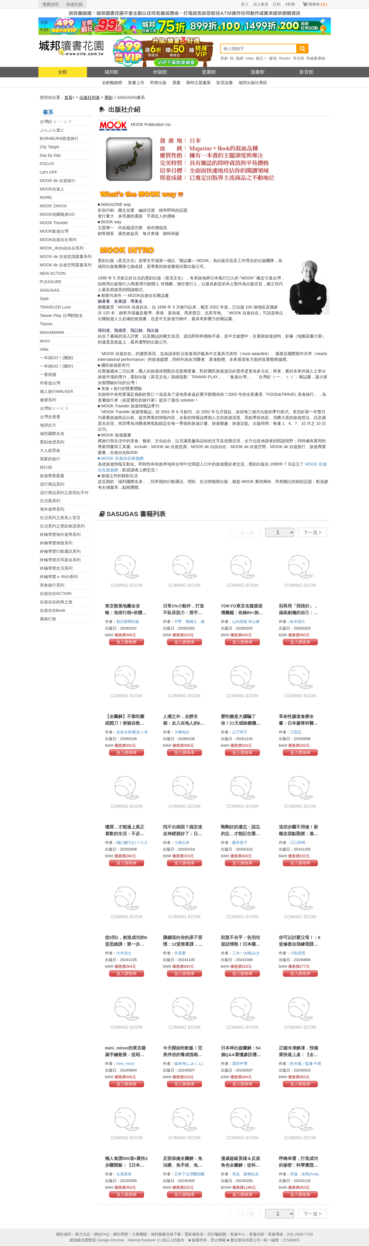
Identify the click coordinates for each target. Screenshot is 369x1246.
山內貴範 (240, 621)
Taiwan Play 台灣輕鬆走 (61, 315)
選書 (176, 82)
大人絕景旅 (50, 450)
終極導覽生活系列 (56, 568)
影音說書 (225, 82)
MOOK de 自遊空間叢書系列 (66, 265)
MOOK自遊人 (52, 189)
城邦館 (111, 71)
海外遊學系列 (52, 509)
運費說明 (50, 4)
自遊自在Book (52, 610)
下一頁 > (313, 532)
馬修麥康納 (315, 58)
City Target (49, 147)
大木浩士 (124, 953)
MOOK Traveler (54, 222)
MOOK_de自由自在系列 (62, 248)
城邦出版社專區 (253, 82)
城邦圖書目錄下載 (166, 1234)
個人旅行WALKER (56, 391)
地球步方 (48, 425)
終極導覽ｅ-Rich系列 (59, 576)
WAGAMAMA (52, 332)
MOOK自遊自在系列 (58, 239)
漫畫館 (258, 71)
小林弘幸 (182, 842)
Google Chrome (110, 1240)
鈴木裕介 (298, 621)
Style (44, 298)
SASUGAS (50, 290)
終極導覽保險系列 (56, 543)
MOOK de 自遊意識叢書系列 (66, 256)
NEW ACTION (53, 273)
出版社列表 (89, 97)
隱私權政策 (194, 1234)
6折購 (290, 4)
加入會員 (260, 4)
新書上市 (136, 82)
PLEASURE (51, 281)
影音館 (306, 71)
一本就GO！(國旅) (56, 357)
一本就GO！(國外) (56, 366)
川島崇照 (298, 953)
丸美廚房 (124, 1174)
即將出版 (158, 82)
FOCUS (47, 163)
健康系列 (48, 399)
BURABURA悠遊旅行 (59, 138)
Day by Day (50, 155)
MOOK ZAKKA (53, 206)
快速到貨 (74, 4)
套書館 (209, 71)
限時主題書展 (198, 82)
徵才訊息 (82, 1234)
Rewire (284, 58)
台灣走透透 (50, 416)
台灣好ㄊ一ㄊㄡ (54, 408)
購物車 (317, 4)
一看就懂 (48, 374)
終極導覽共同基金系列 (60, 559)
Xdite (249, 58)
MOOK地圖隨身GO (57, 214)
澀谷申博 (240, 1063)
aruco (45, 340)
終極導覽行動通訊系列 (60, 551)
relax (44, 349)
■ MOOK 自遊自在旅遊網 (120, 458)
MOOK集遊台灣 (54, 231)
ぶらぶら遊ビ (52, 130)
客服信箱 (256, 1234)
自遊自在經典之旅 (56, 602)
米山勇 (254, 621)
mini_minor (126, 1063)
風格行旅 (48, 618)
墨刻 (108, 97)
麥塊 (273, 58)
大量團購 (139, 1234)
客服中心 (237, 1234)
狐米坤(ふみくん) (188, 1063)
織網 (239, 58)
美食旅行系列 (52, 585)
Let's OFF (49, 172)
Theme (46, 324)
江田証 (296, 732)
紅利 (277, 4)
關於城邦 (63, 1234)
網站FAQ (101, 1234)
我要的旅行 (50, 459)
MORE (46, 197)
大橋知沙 (182, 732)
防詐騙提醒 (216, 1234)
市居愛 (180, 953)
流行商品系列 (52, 484)
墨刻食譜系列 (52, 442)
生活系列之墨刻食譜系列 (62, 526)
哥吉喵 (298, 58)
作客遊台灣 (50, 383)
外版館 (160, 71)
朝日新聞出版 (128, 621)
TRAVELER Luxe (55, 307)
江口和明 (298, 842)
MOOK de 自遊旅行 (57, 180)
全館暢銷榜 (112, 82)
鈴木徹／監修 (302, 1063)
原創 (224, 58)
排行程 (46, 467)
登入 (245, 4)
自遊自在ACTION (56, 593)
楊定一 (261, 58)
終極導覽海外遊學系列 (60, 534)
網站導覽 (120, 1234)
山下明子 (240, 732)
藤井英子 (240, 842)
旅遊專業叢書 (52, 475)
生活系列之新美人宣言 (60, 517)
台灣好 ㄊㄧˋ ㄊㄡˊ (56, 121)
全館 (62, 71)
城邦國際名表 (52, 433)
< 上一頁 (245, 532)
